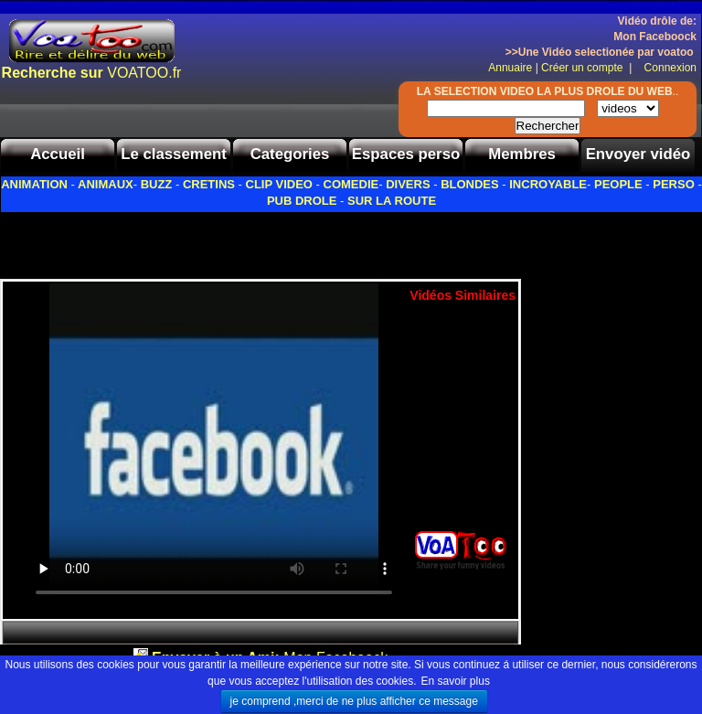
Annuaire (510, 67)
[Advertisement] (214, 240)
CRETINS (209, 184)
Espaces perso (406, 154)
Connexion (666, 67)
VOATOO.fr (92, 72)
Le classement (174, 154)
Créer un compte (583, 67)
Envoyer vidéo (638, 154)
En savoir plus (455, 681)
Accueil (57, 154)
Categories (290, 154)
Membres (522, 154)
